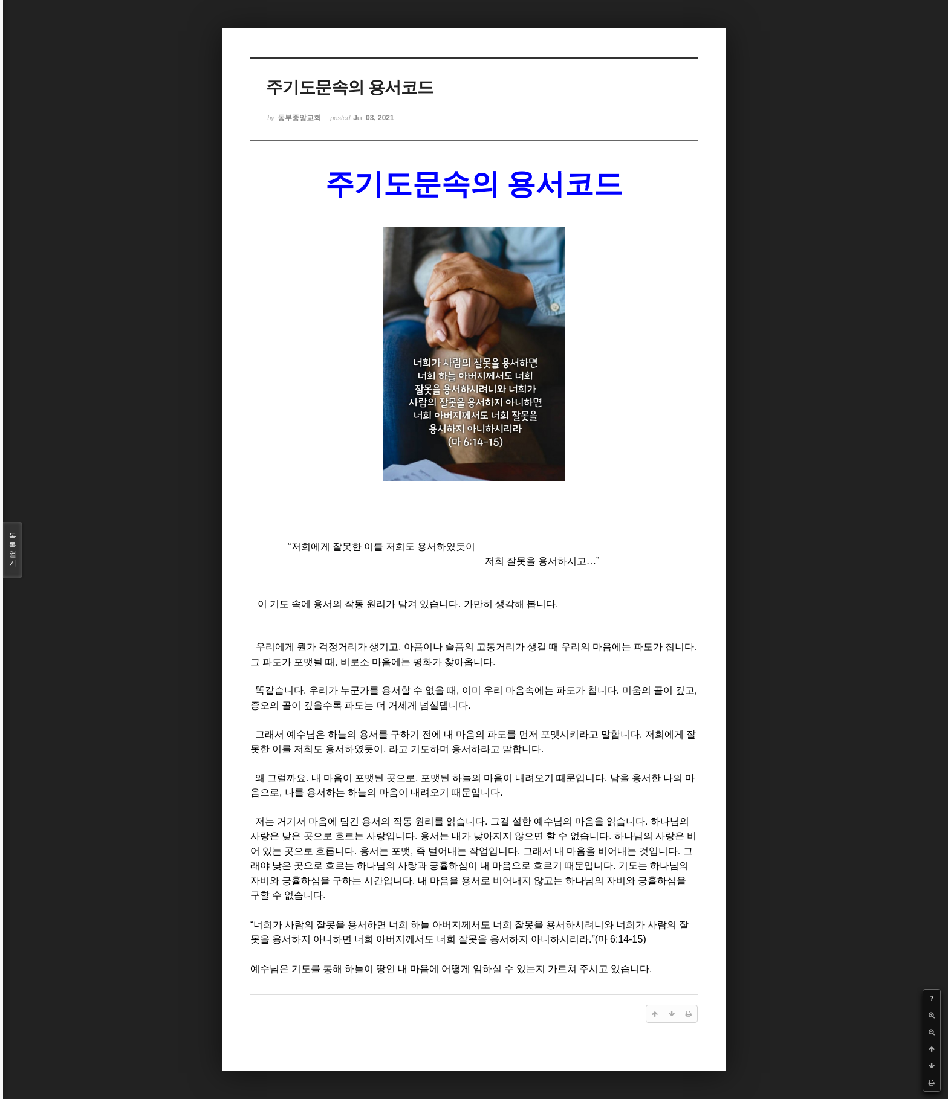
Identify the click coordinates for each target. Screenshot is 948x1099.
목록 (12, 550)
